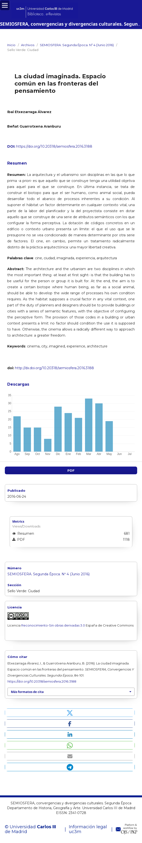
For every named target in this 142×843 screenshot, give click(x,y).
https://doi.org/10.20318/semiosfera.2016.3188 (54, 146)
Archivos (27, 45)
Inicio (11, 45)
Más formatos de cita (27, 692)
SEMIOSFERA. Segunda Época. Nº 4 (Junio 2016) (77, 45)
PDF (71, 470)
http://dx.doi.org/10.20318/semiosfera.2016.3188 (54, 368)
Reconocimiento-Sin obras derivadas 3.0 (53, 625)
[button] (70, 712)
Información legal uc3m (88, 829)
